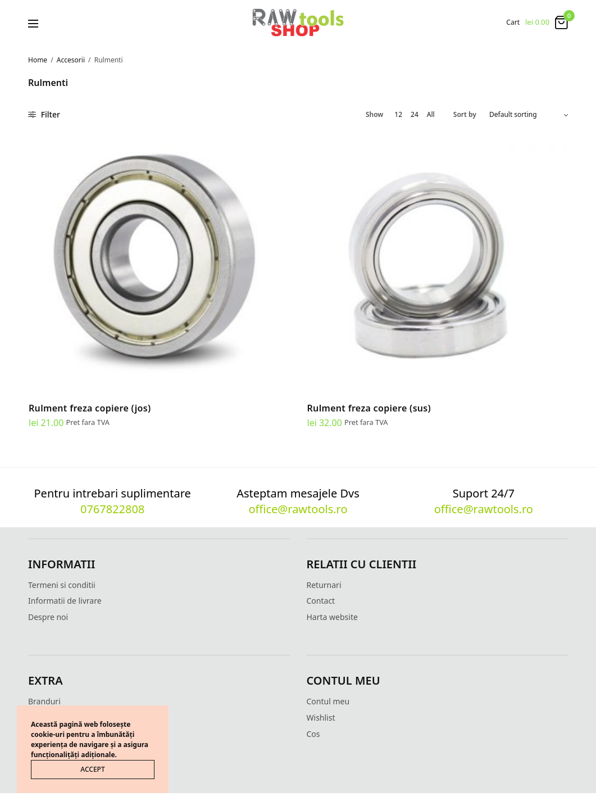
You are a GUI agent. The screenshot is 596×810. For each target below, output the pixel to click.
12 (398, 114)
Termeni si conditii (61, 585)
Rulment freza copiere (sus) (369, 408)
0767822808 (112, 509)
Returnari (324, 585)
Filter (44, 114)
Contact (321, 600)
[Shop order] (528, 115)
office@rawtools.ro (297, 509)
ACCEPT (92, 769)
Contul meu (328, 701)
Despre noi (48, 617)
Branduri (44, 701)
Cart (513, 22)
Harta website (332, 617)
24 (414, 114)
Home (37, 60)
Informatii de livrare (65, 600)
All (431, 114)
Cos (313, 733)
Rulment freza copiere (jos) (90, 408)
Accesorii (71, 60)
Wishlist (321, 717)
